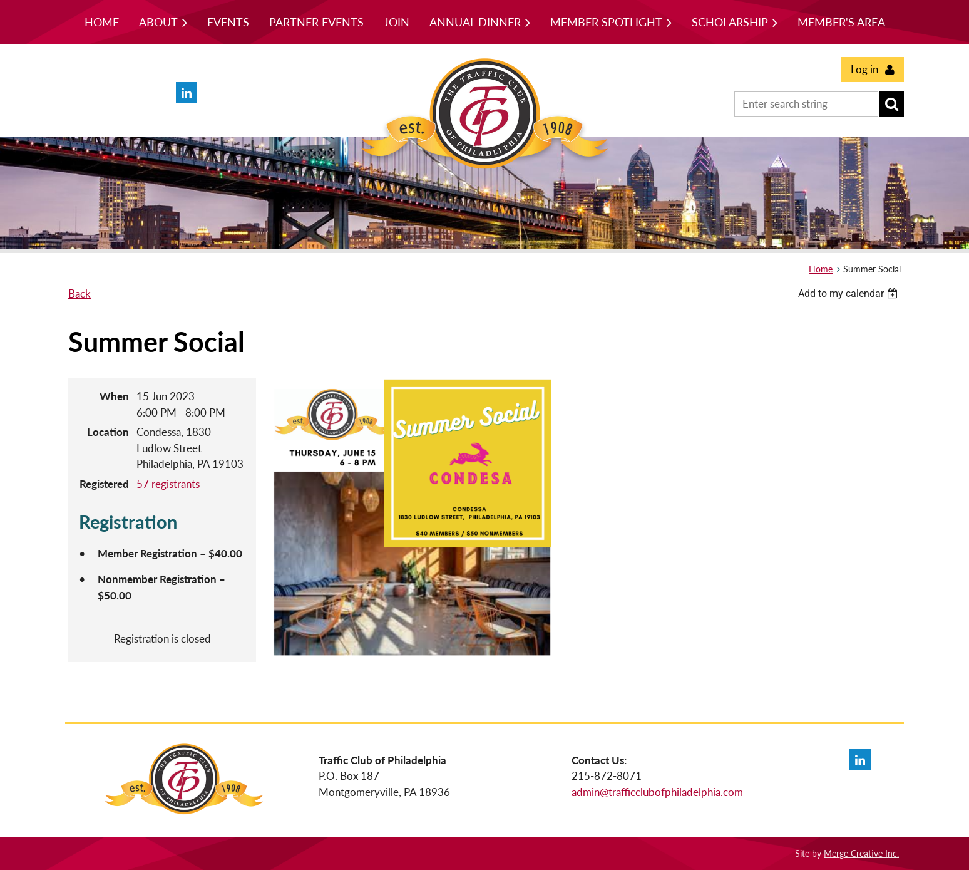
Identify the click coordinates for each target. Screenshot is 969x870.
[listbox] (849, 293)
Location (108, 431)
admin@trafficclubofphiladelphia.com (657, 792)
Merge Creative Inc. (861, 853)
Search (891, 104)
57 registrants (168, 483)
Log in (864, 69)
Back (79, 293)
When (114, 396)
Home (821, 269)
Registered (104, 483)
